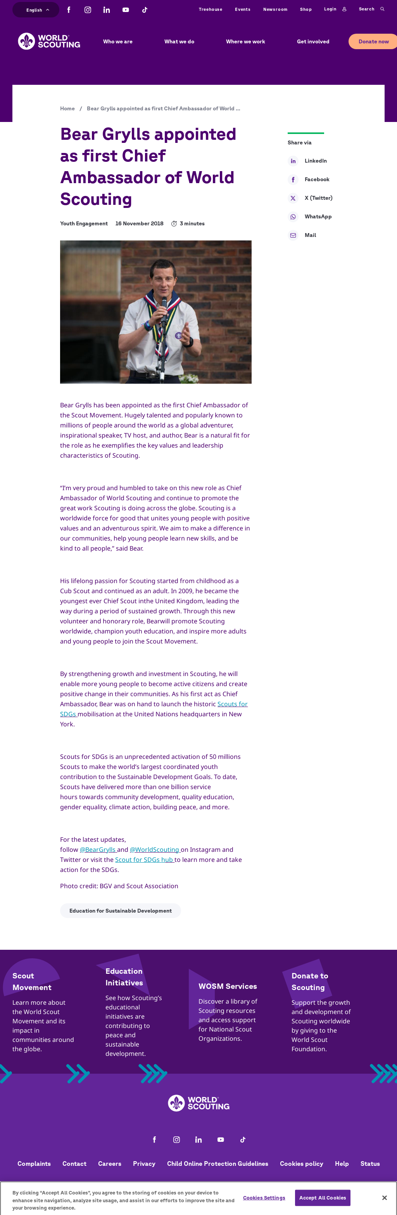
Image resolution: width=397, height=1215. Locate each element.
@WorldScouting (154, 849)
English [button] (37, 9)
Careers (109, 1163)
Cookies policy (301, 1163)
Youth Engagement (84, 223)
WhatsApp (310, 216)
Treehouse (211, 9)
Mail (302, 235)
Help (342, 1163)
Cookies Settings (264, 1201)
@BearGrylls (98, 849)
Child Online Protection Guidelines (217, 1163)
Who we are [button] (118, 41)
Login (335, 9)
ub (169, 859)
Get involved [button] (313, 41)
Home (67, 108)
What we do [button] (179, 41)
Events (243, 9)
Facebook (309, 179)
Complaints (34, 1163)
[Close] (384, 1200)
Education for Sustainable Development (120, 911)
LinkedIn (307, 161)
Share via (300, 142)
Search (372, 9)
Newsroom (275, 9)
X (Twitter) (310, 198)
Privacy (144, 1163)
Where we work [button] (245, 41)
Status (370, 1163)
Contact (74, 1163)
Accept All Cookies (322, 1201)
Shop (306, 9)
